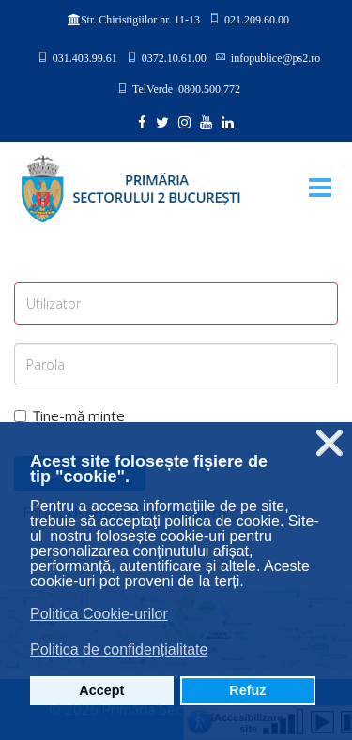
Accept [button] (101, 690)
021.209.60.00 (256, 18)
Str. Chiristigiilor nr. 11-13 (140, 19)
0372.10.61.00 (174, 57)
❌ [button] (329, 443)
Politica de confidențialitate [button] (118, 649)
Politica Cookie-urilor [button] (99, 614)
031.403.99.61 (85, 57)
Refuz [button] (247, 690)
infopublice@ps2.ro (275, 57)
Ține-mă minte (69, 415)
